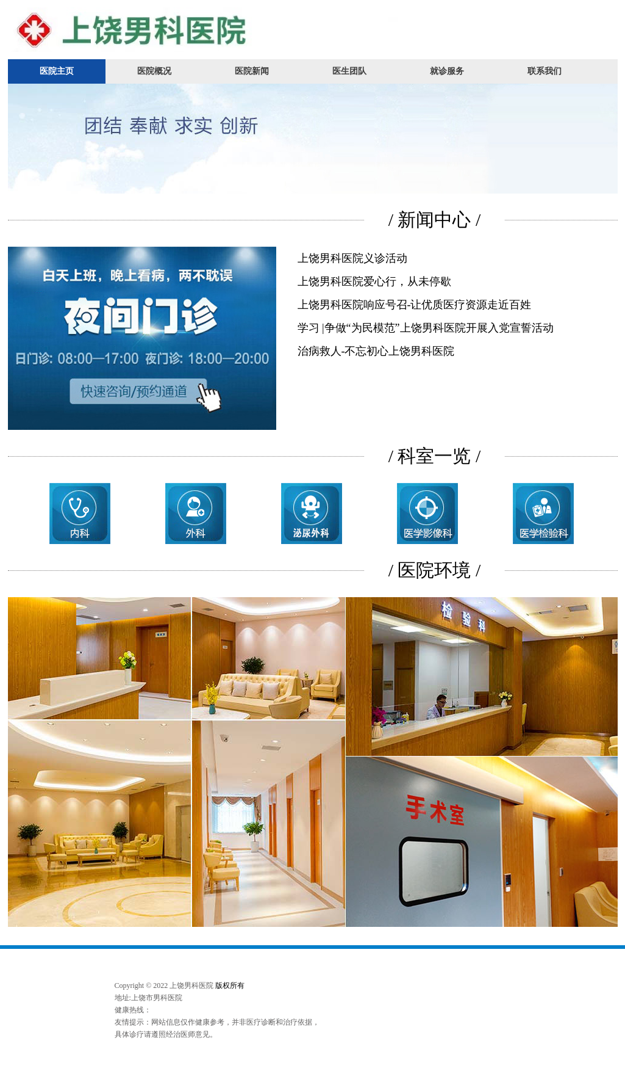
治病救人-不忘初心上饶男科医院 (376, 351)
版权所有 (230, 985)
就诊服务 (447, 71)
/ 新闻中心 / (434, 219)
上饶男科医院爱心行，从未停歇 (374, 281)
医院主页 (57, 71)
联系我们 (544, 71)
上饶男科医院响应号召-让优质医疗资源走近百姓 (415, 305)
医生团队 (349, 71)
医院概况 (154, 71)
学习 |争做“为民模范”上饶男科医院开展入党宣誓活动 (426, 328)
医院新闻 (252, 71)
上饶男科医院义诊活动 (352, 258)
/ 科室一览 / (434, 456)
